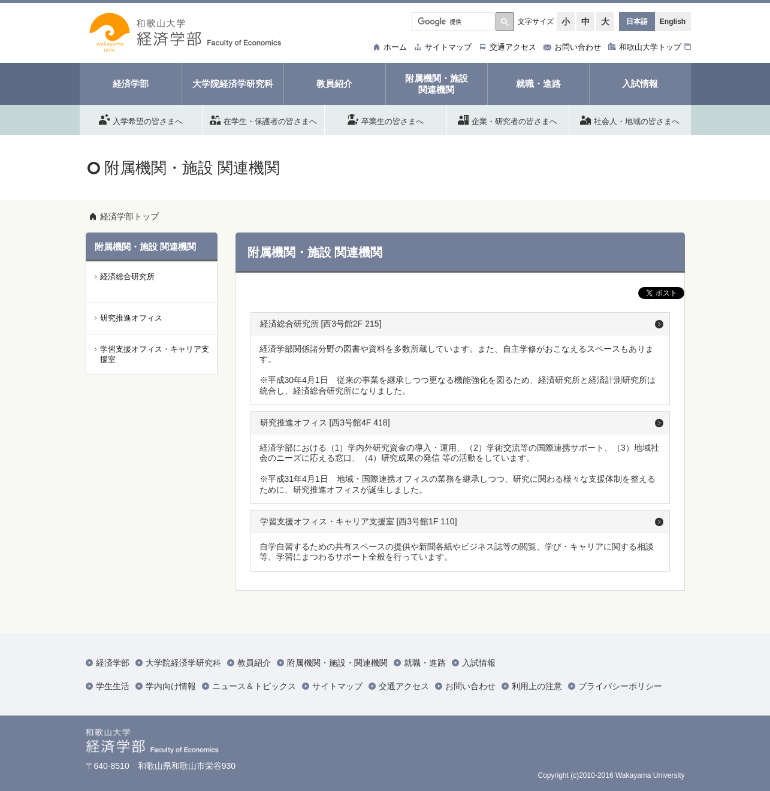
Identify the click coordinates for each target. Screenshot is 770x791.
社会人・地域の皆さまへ (630, 119)
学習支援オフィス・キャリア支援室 (154, 354)
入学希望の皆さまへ (141, 119)
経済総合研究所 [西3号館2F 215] (321, 323)
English (673, 21)
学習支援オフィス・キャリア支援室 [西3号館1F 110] (358, 521)
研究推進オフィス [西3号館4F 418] (325, 422)
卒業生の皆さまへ (386, 119)
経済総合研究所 (127, 276)
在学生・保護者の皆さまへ (263, 119)
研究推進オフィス (131, 317)
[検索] (452, 21)
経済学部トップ (129, 216)
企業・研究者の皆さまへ (507, 119)
